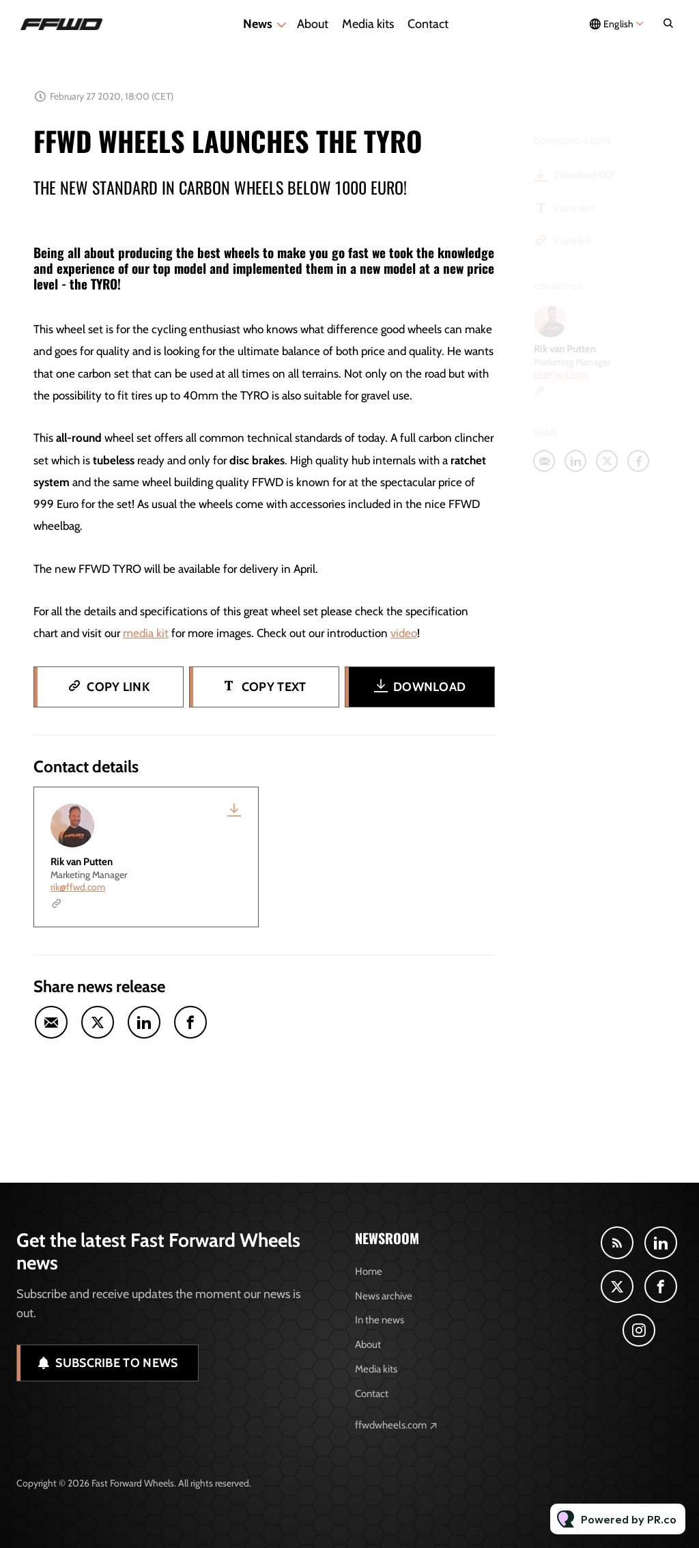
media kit (146, 636)
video (403, 636)
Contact (428, 23)
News (257, 23)
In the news (379, 1320)
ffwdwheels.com (391, 1425)
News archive (383, 1296)
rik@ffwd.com (78, 887)
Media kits (368, 23)
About (312, 23)
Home (368, 1271)
